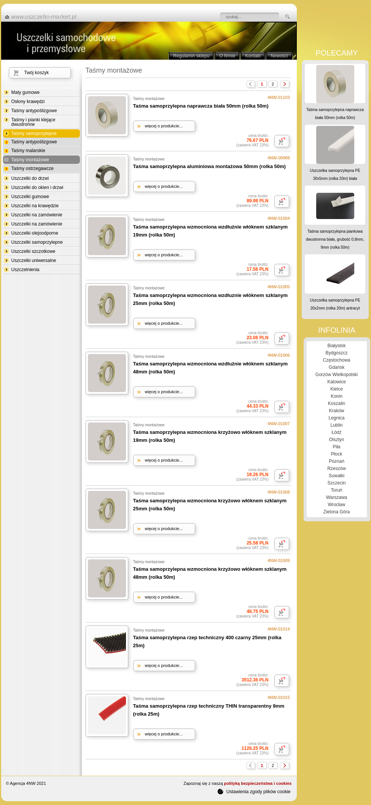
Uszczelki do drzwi (30, 178)
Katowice (336, 381)
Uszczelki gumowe (30, 196)
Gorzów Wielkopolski (336, 374)
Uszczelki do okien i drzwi (37, 187)
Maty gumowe (25, 92)
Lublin (336, 425)
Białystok (336, 345)
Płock (336, 454)
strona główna (43, 17)
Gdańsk (336, 367)
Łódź (336, 432)
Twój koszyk (36, 72)
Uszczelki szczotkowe (33, 251)
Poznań (336, 461)
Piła (336, 446)
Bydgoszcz (336, 353)
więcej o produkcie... (164, 126)
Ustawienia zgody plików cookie (254, 791)
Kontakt (253, 56)
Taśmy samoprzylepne (34, 133)
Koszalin (336, 403)
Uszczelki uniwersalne (33, 260)
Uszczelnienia (25, 269)
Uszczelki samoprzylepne (37, 242)
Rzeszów (336, 468)
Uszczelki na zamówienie (36, 215)
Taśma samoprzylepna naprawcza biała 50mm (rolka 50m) (201, 106)
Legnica (336, 418)
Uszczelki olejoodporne (34, 233)
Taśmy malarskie (28, 150)
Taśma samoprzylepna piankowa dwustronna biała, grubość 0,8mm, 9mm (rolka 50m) (335, 239)
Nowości (279, 56)
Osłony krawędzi (28, 101)
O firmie (227, 56)
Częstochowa (336, 360)
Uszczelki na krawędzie (35, 205)
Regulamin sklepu (191, 56)
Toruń (336, 490)
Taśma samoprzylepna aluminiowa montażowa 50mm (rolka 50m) (209, 166)
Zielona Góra (336, 511)
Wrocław (337, 504)
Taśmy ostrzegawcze (32, 168)
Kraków (336, 410)
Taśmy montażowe (30, 159)
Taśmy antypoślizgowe (34, 110)
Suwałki (336, 475)
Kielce (336, 389)
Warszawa (336, 497)
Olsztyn (336, 439)
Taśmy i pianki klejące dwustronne (33, 122)
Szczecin (336, 483)
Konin (336, 396)
